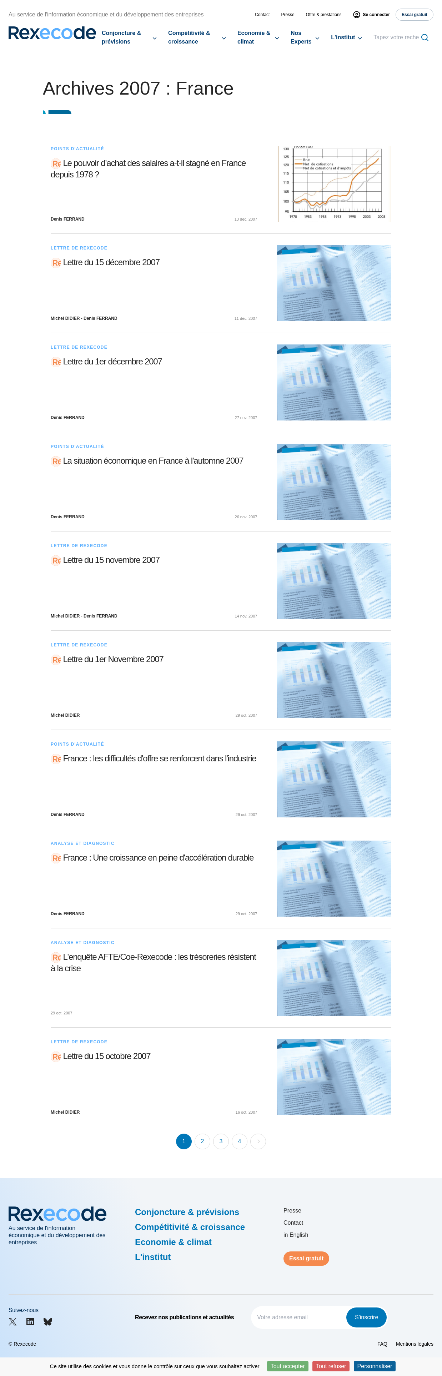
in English (295, 1235)
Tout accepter (288, 1366)
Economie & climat (253, 37)
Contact (262, 14)
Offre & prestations (324, 14)
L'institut (343, 37)
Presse (287, 14)
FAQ (382, 1344)
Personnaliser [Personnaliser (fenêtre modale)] (374, 1366)
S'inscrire (366, 1317)
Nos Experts (301, 37)
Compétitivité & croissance (189, 37)
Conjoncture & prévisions (121, 37)
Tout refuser (331, 1366)
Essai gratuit (306, 1258)
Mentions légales (414, 1344)
